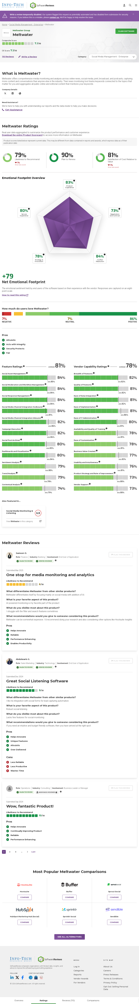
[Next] (27, 852)
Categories (79, 970)
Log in (77, 966)
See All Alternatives (70, 937)
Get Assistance (12, 110)
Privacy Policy (110, 982)
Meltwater (49, 24)
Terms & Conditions (113, 978)
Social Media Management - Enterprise (26, 24)
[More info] (74, 180)
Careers (107, 970)
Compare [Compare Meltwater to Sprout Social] (114, 897)
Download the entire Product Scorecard (22, 135)
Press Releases (110, 974)
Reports (77, 974)
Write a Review (27, 56)
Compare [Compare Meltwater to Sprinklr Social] (69, 922)
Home (4, 24)
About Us (107, 966)
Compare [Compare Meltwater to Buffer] (69, 897)
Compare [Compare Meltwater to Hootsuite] (24, 897)
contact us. (54, 17)
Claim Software (126, 31)
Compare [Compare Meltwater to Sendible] (114, 922)
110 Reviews (8, 57)
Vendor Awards (81, 978)
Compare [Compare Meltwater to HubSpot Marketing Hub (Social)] (24, 922)
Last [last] (33, 852)
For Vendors (79, 982)
